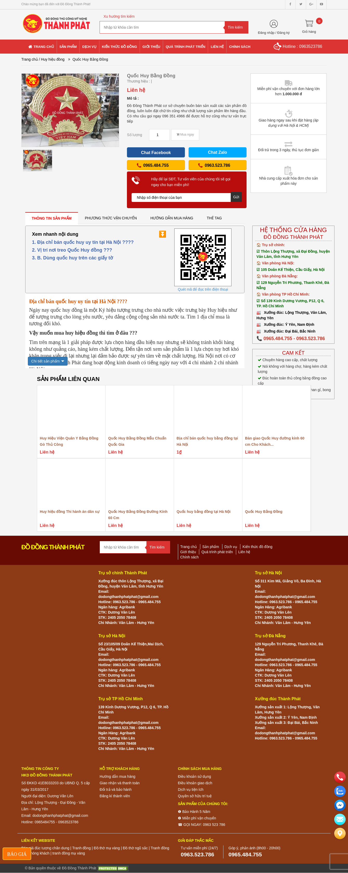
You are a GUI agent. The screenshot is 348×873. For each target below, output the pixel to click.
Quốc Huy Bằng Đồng (263, 511)
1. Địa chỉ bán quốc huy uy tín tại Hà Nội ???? (83, 242)
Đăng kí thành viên (115, 796)
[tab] (51, 218)
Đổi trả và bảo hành (116, 789)
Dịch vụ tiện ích (190, 789)
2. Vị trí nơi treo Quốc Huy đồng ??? (72, 250)
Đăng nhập (266, 33)
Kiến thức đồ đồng (257, 547)
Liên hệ (244, 552)
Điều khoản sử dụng (194, 776)
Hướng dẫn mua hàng (117, 776)
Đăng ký (283, 33)
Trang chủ (29, 59)
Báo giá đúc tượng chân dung (45, 848)
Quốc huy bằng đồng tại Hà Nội (203, 511)
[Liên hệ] (340, 833)
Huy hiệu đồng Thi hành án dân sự (69, 511)
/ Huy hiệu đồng (52, 59)
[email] (340, 805)
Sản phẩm (210, 547)
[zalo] (340, 791)
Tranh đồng (81, 848)
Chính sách (189, 557)
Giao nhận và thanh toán (120, 783)
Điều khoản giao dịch (195, 783)
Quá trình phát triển (217, 552)
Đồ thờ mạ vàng (107, 848)
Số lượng (134, 135)
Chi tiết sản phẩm (45, 361)
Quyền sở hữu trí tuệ (195, 796)
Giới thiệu (188, 552)
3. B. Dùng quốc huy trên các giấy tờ (72, 257)
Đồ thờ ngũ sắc (135, 848)
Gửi (236, 197)
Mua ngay (185, 134)
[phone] (340, 777)
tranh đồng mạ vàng (69, 853)
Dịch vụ (230, 547)
